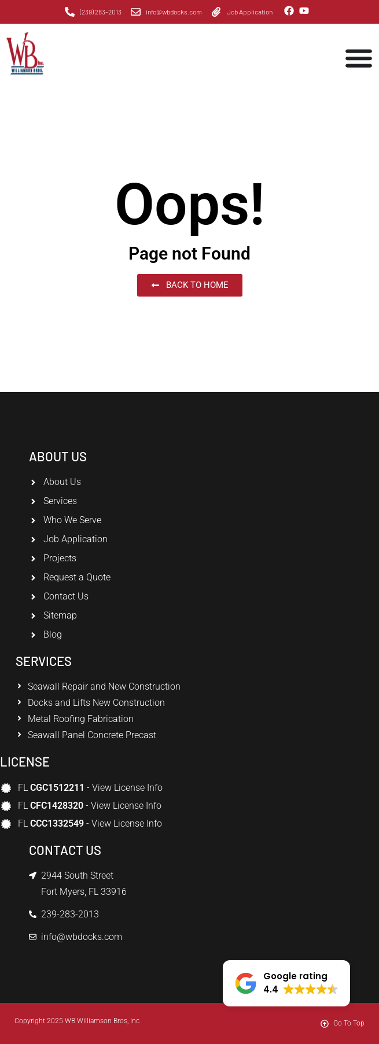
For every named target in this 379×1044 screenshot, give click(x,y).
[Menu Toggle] (358, 57)
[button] (286, 983)
